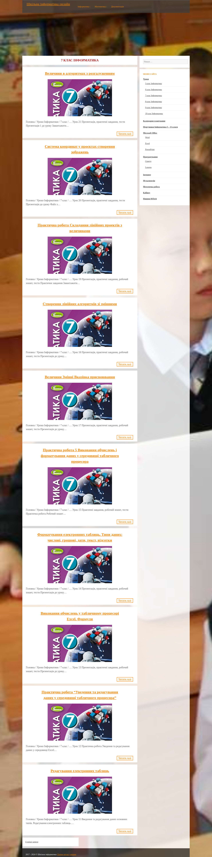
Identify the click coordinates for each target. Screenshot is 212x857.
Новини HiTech (150, 199)
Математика (100, 6)
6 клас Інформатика (153, 90)
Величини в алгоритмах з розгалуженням (80, 73)
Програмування (150, 157)
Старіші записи (31, 840)
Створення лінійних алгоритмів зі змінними (80, 303)
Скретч (148, 161)
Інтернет (147, 175)
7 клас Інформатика (153, 96)
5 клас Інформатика (153, 83)
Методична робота (151, 187)
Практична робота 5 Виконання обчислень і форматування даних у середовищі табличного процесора (80, 454)
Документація (117, 6)
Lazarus (148, 167)
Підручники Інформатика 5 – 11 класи (160, 127)
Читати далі (124, 133)
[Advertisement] (106, 34)
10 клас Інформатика (154, 114)
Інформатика (83, 6)
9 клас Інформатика (153, 108)
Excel (147, 143)
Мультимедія (149, 181)
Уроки (146, 79)
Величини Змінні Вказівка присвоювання (80, 376)
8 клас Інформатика (153, 102)
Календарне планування (154, 121)
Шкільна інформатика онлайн (48, 4)
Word (147, 137)
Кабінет (146, 193)
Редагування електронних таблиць (79, 769)
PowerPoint (149, 149)
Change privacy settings (66, 852)
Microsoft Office (150, 133)
